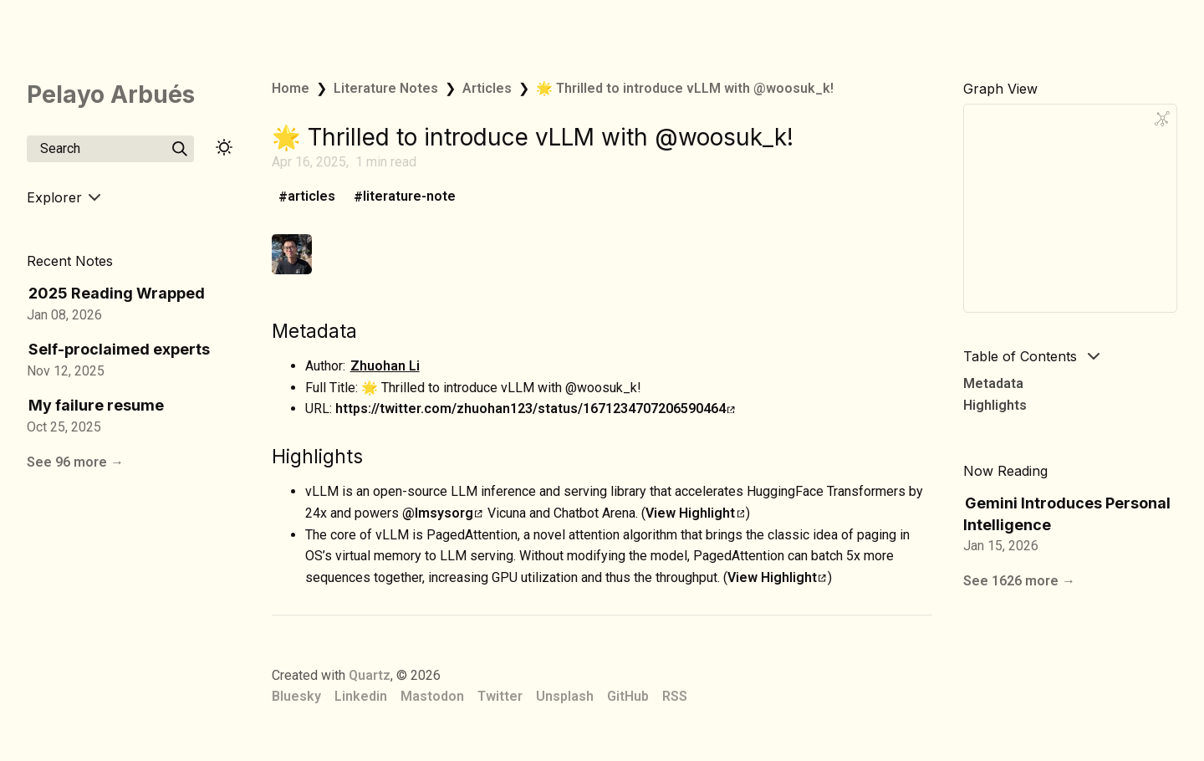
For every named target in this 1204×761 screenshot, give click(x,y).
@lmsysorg (442, 513)
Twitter (500, 696)
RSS (674, 696)
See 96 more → (75, 462)
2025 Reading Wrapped (116, 293)
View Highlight (694, 513)
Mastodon (432, 696)
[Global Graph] (1162, 119)
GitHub (628, 696)
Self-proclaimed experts (119, 349)
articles (311, 197)
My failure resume (96, 405)
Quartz (369, 675)
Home (290, 88)
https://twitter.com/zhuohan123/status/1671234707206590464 (535, 408)
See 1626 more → (1019, 581)
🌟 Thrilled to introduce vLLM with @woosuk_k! (685, 88)
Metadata (993, 383)
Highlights (995, 405)
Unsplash (565, 696)
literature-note (409, 197)
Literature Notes (386, 88)
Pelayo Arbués (111, 94)
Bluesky (296, 696)
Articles (487, 88)
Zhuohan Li (385, 366)
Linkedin (360, 696)
